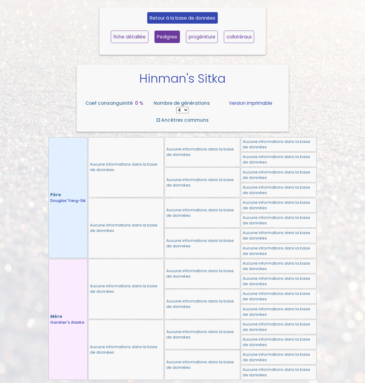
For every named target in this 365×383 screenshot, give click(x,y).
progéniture (202, 37)
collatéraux (239, 37)
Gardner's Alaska (67, 322)
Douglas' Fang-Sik (68, 200)
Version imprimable (250, 103)
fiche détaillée (129, 37)
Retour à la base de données (182, 18)
